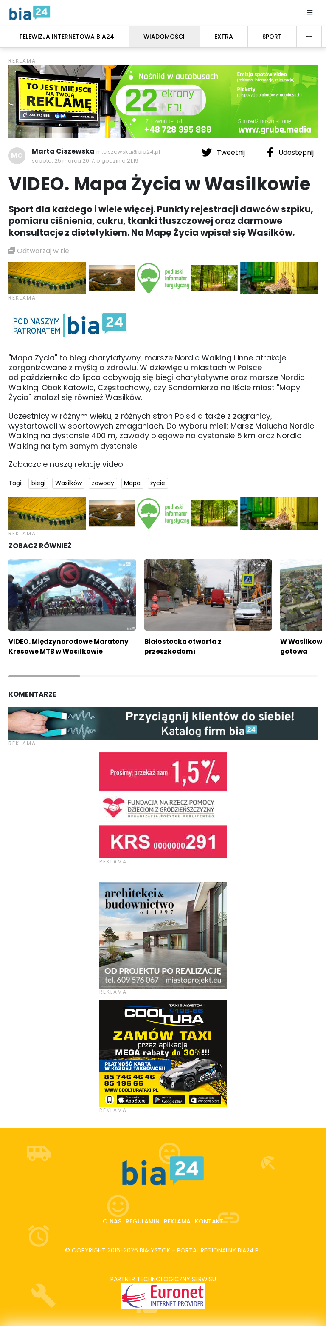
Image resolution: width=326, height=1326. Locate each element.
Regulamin (143, 1221)
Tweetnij (224, 152)
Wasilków (68, 483)
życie (157, 483)
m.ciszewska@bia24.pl (128, 152)
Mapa (132, 483)
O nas (112, 1221)
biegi (38, 483)
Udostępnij (290, 152)
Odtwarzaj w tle (38, 251)
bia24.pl (249, 1250)
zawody (103, 483)
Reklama (177, 1221)
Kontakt (209, 1221)
